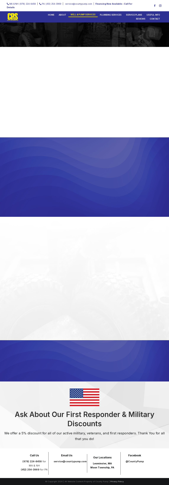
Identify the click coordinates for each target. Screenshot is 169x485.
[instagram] (160, 5)
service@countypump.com (78, 4)
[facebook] (155, 5)
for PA (34, 469)
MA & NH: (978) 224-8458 (21, 4)
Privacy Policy (117, 481)
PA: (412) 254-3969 (50, 4)
